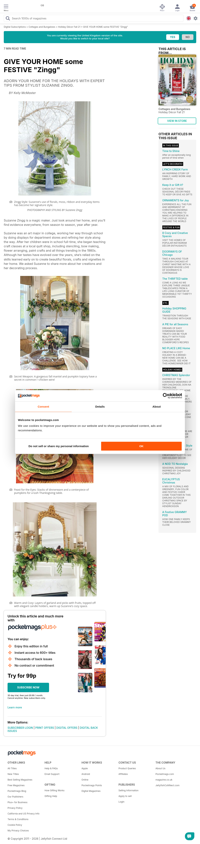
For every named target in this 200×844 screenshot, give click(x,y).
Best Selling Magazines (20, 779)
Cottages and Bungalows (41, 26)
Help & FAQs (51, 768)
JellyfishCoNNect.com (167, 785)
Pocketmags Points (92, 785)
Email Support (52, 774)
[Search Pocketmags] (7, 18)
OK (141, 446)
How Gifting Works (55, 790)
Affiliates (123, 774)
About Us (160, 768)
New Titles (13, 774)
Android (86, 774)
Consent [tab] (43, 406)
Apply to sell (125, 796)
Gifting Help (51, 796)
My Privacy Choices (18, 830)
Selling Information (128, 790)
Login (121, 801)
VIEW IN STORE (177, 120)
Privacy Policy (15, 808)
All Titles (12, 768)
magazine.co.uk (163, 779)
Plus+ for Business (17, 802)
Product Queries (127, 768)
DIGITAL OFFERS (67, 727)
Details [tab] (100, 406)
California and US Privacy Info (23, 813)
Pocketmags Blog (17, 791)
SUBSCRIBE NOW (28, 687)
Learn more (15, 707)
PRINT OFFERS (44, 727)
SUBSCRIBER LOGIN (20, 727)
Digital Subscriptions (15, 26)
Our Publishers (15, 796)
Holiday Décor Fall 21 (69, 26)
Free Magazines (16, 785)
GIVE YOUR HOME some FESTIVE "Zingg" (105, 26)
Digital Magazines (91, 791)
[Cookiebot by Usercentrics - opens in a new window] (165, 396)
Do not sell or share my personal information (58, 446)
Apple (85, 768)
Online (85, 779)
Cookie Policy (15, 824)
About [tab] (156, 406)
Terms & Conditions (18, 819)
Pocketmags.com (164, 774)
